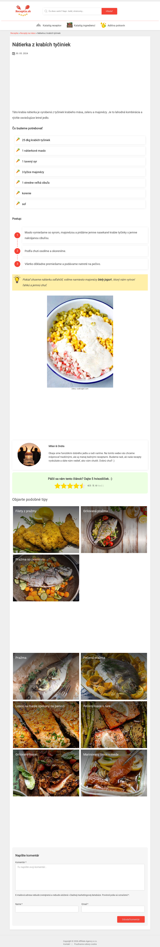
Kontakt (66, 944)
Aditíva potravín (113, 25)
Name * (18, 904)
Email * (85, 904)
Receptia (14, 33)
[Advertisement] (80, 79)
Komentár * (20, 862)
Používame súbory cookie (85, 944)
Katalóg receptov (48, 25)
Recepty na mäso (27, 33)
